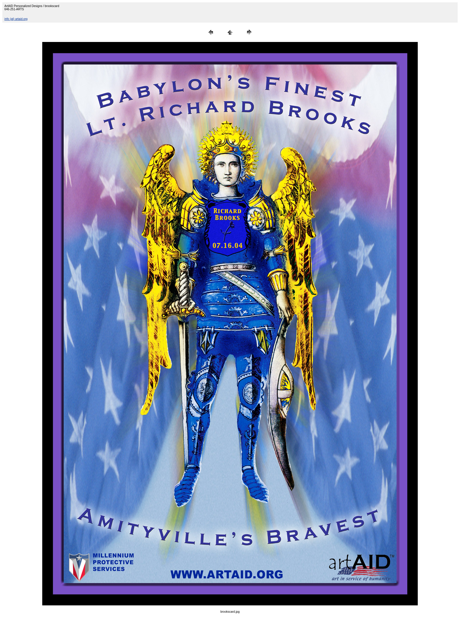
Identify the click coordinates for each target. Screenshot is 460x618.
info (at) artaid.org (16, 19)
